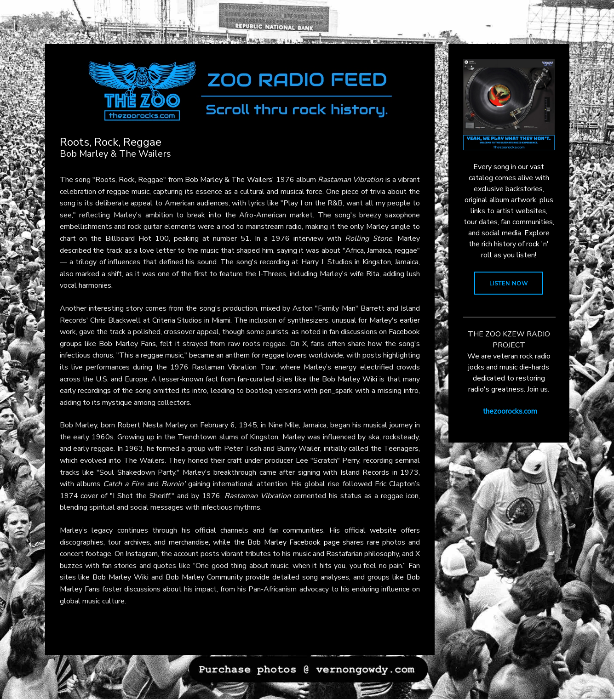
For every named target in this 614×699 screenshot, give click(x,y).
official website (370, 530)
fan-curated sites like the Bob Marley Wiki (307, 379)
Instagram (142, 554)
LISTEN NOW (508, 283)
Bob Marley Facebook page (293, 542)
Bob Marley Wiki (120, 577)
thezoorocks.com (509, 411)
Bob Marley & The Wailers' (229, 180)
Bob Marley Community (204, 577)
